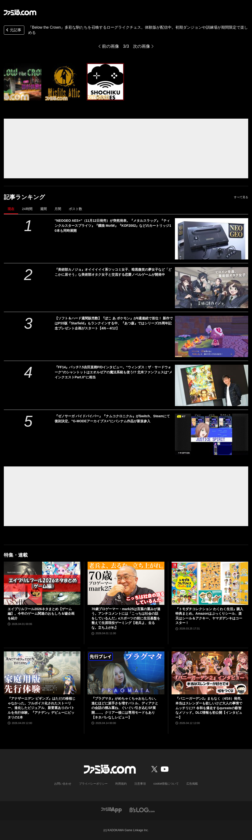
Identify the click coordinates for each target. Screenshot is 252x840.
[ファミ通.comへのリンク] (20, 12)
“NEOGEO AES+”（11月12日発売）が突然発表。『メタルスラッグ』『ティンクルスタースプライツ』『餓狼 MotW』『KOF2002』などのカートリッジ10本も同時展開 (113, 225)
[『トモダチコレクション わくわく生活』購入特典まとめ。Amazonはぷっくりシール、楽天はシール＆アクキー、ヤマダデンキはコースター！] (210, 583)
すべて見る (241, 197)
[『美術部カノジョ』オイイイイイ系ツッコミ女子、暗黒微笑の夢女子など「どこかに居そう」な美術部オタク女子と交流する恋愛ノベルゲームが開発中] (211, 287)
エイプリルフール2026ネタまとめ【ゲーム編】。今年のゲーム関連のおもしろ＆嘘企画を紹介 (41, 613)
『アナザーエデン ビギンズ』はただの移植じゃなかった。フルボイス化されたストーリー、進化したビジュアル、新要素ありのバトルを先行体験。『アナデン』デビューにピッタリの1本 (41, 708)
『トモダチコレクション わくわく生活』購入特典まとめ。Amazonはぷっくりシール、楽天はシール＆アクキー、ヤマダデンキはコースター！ (209, 616)
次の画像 (141, 46)
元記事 (13, 30)
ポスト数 (75, 209)
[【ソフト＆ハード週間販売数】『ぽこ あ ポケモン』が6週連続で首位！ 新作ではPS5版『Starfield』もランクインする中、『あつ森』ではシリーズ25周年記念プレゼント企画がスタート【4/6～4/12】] (211, 336)
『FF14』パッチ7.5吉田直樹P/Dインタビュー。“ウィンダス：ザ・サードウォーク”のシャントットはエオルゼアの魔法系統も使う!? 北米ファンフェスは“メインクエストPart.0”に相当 (113, 372)
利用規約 (121, 783)
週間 (43, 209)
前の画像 (110, 46)
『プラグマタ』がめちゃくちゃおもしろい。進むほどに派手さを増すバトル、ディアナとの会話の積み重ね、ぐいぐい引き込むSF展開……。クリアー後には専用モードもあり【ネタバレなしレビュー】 (124, 708)
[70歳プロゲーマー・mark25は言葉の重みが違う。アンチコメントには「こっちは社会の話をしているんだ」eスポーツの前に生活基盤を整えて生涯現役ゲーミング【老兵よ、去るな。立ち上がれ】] (126, 583)
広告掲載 (192, 783)
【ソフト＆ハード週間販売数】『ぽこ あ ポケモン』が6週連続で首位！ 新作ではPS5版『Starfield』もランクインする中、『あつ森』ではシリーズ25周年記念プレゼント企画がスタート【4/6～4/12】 (114, 323)
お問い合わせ (62, 783)
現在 (11, 209)
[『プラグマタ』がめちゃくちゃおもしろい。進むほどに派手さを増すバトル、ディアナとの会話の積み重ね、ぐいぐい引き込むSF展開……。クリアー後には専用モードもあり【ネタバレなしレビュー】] (126, 673)
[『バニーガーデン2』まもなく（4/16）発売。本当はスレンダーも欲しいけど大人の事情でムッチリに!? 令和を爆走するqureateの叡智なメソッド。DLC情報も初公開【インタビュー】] (210, 673)
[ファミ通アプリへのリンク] (111, 810)
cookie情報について (166, 783)
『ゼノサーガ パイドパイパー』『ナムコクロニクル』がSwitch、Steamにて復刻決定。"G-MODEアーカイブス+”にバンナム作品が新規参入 (112, 418)
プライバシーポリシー (93, 783)
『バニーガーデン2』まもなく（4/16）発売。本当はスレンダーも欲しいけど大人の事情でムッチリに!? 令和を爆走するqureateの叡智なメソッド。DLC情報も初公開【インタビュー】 (209, 708)
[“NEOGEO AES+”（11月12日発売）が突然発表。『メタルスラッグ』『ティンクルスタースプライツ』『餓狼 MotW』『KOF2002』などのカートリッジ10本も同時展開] (211, 238)
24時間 (27, 209)
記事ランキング (24, 197)
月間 (57, 209)
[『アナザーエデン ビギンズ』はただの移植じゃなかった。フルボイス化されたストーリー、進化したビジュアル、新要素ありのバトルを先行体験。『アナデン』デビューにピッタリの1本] (42, 673)
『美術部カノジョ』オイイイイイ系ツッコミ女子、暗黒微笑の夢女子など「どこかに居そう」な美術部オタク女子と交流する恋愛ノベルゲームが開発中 (113, 272)
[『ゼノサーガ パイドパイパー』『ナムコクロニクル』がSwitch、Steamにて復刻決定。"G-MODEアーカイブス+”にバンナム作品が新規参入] (211, 434)
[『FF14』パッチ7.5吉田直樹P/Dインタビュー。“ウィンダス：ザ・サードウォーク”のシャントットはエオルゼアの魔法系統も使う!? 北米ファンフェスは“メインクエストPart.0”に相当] (211, 385)
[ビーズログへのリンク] (142, 810)
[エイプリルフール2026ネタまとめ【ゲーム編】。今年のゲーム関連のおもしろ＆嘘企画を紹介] (42, 583)
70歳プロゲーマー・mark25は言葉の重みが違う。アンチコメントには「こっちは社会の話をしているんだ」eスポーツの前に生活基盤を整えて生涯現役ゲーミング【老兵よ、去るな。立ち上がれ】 (125, 618)
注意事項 (140, 783)
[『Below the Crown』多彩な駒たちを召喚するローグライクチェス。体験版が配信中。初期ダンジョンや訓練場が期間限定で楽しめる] (22, 81)
